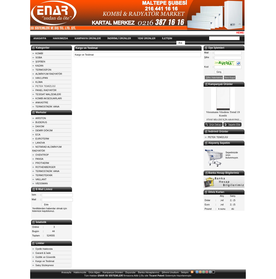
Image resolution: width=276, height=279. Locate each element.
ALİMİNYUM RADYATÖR (48, 74)
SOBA (38, 57)
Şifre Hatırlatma (213, 77)
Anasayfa (66, 272)
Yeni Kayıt (229, 77)
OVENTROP (42, 154)
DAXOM (39, 126)
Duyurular (130, 272)
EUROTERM (42, 138)
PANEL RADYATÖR (45, 90)
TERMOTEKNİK (43, 175)
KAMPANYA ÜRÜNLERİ (88, 38)
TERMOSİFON (43, 69)
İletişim (184, 272)
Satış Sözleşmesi (44, 265)
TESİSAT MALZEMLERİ (48, 94)
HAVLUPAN (41, 78)
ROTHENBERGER (45, 167)
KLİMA (38, 82)
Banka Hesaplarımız (148, 272)
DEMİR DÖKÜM (43, 130)
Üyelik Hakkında (43, 249)
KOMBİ (39, 53)
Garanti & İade (43, 253)
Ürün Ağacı (94, 272)
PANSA (39, 159)
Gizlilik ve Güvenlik (45, 257)
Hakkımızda (80, 272)
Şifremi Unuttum (170, 272)
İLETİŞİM (167, 38)
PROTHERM (42, 163)
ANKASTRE (41, 102)
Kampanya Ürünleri (113, 272)
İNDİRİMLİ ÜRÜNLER (119, 38)
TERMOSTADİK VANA (47, 106)
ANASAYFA (39, 38)
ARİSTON (40, 118)
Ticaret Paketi (156, 275)
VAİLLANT (40, 179)
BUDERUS (41, 122)
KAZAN (39, 65)
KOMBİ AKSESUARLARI (48, 98)
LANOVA (40, 142)
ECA (37, 134)
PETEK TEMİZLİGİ (45, 86)
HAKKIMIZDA (60, 38)
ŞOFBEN (40, 61)
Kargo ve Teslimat (44, 261)
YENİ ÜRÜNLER (146, 38)
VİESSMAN (41, 183)
